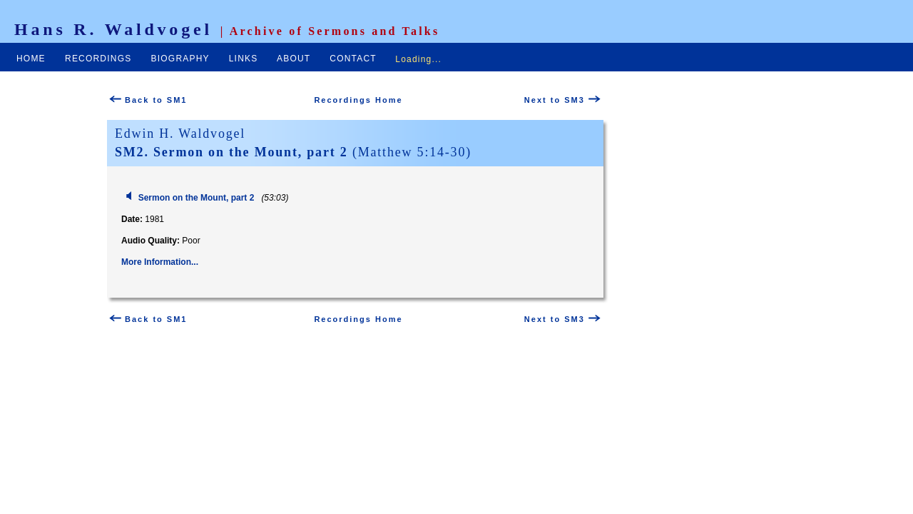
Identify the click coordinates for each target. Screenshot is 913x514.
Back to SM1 (148, 100)
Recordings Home (358, 100)
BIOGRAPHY (180, 59)
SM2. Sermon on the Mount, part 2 (231, 152)
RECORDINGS (98, 59)
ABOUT (293, 59)
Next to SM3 (562, 100)
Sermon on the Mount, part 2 (196, 198)
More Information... (159, 262)
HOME (31, 59)
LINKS (243, 59)
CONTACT (353, 59)
